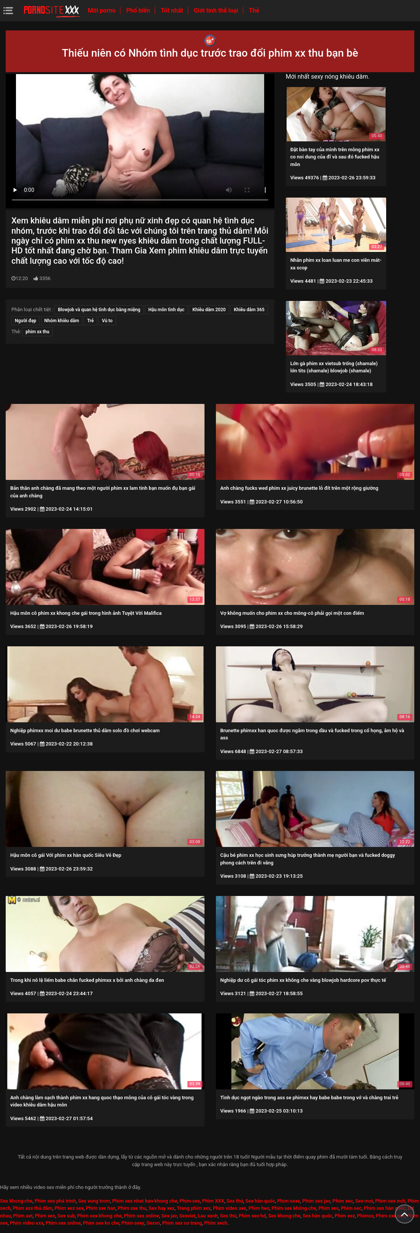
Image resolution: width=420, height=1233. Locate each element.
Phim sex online (141, 1216)
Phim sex (189, 1201)
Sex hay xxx (161, 1208)
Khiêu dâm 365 (249, 309)
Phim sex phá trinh (55, 1201)
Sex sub (66, 1216)
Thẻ (254, 10)
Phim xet (23, 1216)
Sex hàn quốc (260, 1201)
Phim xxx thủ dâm (32, 1208)
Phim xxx (344, 1216)
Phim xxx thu (132, 1208)
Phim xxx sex (69, 1208)
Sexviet (187, 1216)
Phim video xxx (229, 1208)
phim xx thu (37, 331)
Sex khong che (16, 1201)
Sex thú (235, 1201)
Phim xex (45, 1216)
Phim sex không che (294, 1208)
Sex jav (169, 1216)
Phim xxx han (101, 1208)
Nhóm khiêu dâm (61, 320)
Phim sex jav (316, 1201)
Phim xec (343, 1201)
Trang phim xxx (194, 1208)
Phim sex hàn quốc (385, 1208)
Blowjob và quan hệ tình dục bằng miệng (99, 309)
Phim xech (215, 1223)
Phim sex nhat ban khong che (144, 1201)
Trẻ (90, 320)
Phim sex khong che (99, 1216)
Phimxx (365, 1216)
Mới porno (102, 10)
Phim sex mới (390, 1201)
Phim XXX (213, 1201)
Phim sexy (133, 1223)
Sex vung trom (94, 1201)
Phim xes (329, 1208)
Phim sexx (288, 1201)
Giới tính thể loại (217, 10)
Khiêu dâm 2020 (209, 309)
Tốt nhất (173, 10)
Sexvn (153, 1223)
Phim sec (351, 1208)
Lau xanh (208, 1216)
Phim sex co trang (182, 1223)
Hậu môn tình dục (166, 309)
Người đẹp (25, 320)
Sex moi (364, 1201)
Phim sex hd (252, 1216)
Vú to (107, 320)
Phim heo (259, 1208)
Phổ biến (139, 10)
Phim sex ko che (101, 1223)
